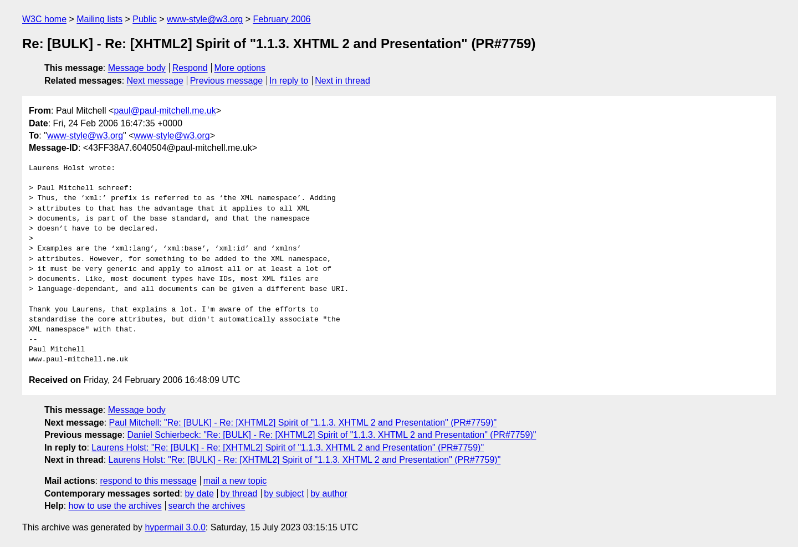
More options (240, 68)
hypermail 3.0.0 (175, 527)
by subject (284, 493)
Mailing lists (99, 19)
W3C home (44, 19)
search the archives (206, 505)
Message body (137, 68)
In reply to (288, 80)
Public (144, 19)
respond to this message (148, 480)
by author (328, 493)
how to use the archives (115, 505)
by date (199, 493)
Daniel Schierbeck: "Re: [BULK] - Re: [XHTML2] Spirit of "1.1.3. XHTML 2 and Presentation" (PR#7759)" (331, 434)
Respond (190, 68)
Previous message (226, 80)
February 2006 (281, 19)
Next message (155, 80)
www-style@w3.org (205, 19)
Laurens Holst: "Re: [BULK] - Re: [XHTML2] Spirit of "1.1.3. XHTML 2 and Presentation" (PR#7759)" (287, 447)
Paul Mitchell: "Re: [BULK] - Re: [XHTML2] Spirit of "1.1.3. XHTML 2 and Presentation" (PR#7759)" (303, 422)
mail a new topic (235, 480)
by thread (239, 493)
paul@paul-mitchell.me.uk (165, 110)
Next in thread (342, 80)
